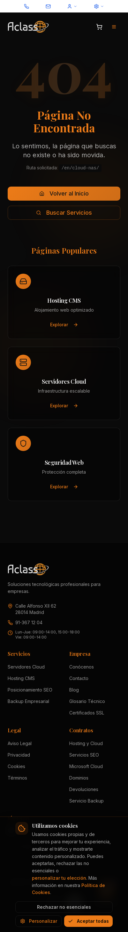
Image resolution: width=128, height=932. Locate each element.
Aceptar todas (88, 921)
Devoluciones (83, 789)
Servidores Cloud (26, 666)
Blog (74, 689)
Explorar (63, 323)
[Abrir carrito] (99, 27)
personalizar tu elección (59, 878)
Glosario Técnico (87, 701)
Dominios (78, 777)
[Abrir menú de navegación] (114, 26)
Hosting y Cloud (86, 743)
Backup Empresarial (28, 701)
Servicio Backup (86, 800)
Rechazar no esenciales (64, 907)
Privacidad (19, 755)
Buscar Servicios (64, 212)
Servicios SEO (84, 755)
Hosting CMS (21, 678)
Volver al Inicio (64, 193)
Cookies (16, 766)
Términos (17, 777)
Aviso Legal (20, 743)
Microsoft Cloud (86, 766)
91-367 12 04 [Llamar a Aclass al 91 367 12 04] (28, 622)
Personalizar (38, 921)
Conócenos (81, 666)
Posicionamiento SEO (30, 689)
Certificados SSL (86, 712)
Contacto (78, 678)
